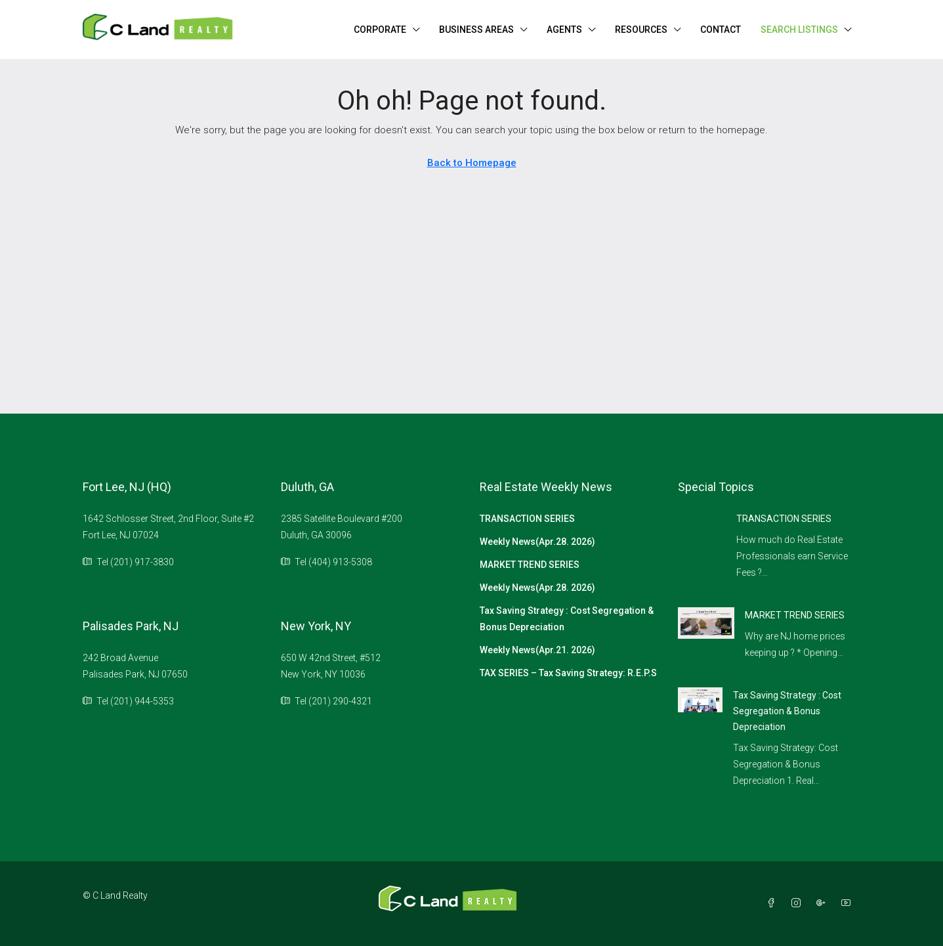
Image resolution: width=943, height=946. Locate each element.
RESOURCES (641, 29)
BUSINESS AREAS (476, 29)
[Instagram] (798, 903)
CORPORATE (380, 29)
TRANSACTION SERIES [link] (783, 518)
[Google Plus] (823, 903)
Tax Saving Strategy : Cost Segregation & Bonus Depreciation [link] (787, 711)
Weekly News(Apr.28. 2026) (537, 541)
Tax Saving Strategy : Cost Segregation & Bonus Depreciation (567, 618)
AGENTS (564, 29)
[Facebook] (773, 903)
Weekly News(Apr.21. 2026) (537, 650)
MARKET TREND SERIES (529, 564)
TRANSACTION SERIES (527, 518)
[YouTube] (848, 903)
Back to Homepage (471, 163)
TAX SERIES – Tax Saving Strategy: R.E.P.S (568, 673)
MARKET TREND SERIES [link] (795, 615)
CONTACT (720, 29)
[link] (706, 622)
